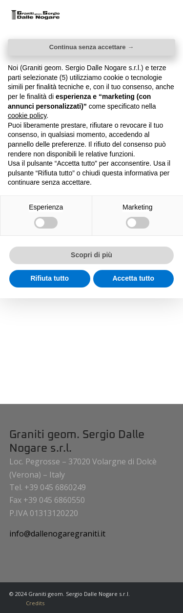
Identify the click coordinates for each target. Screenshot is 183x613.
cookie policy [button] (27, 115)
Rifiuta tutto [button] (49, 278)
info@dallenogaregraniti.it (57, 533)
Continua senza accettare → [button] (91, 47)
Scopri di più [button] (91, 255)
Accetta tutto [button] (133, 278)
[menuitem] (32, 603)
